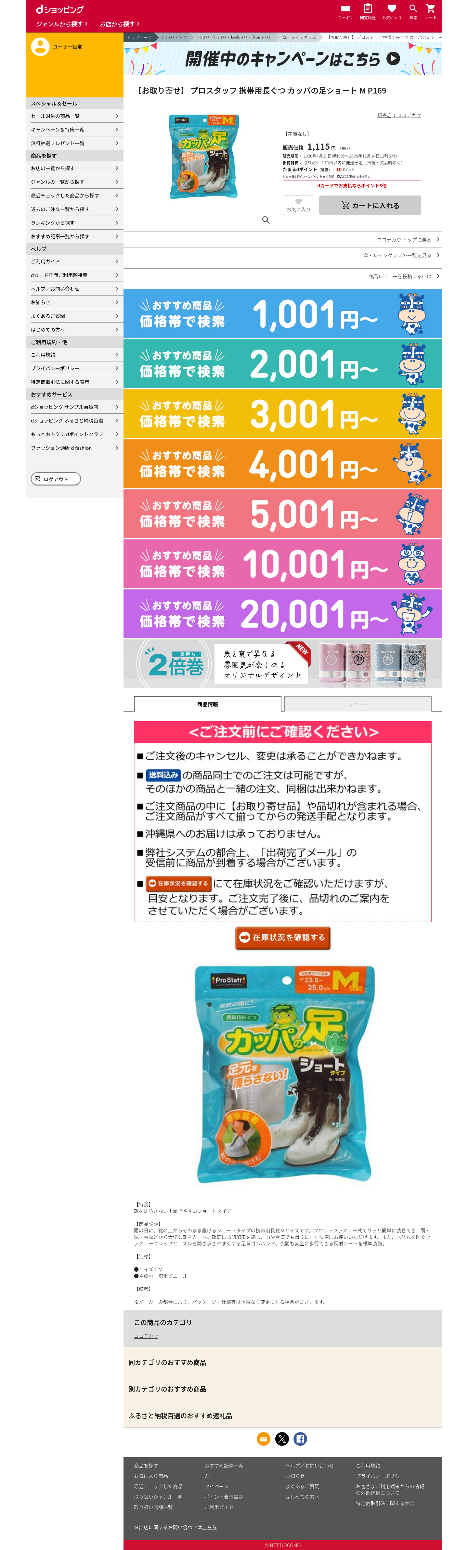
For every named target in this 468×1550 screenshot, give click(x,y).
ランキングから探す (53, 222)
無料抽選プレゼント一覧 (57, 143)
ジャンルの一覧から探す (57, 181)
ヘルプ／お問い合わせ (55, 288)
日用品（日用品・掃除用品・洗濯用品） (235, 37)
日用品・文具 (174, 37)
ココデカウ (146, 1335)
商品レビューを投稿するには (400, 276)
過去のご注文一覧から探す (60, 209)
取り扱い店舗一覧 (153, 1507)
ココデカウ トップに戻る (404, 239)
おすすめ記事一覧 (223, 1465)
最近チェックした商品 (158, 1486)
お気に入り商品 (151, 1475)
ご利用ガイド (45, 261)
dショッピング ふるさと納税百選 (67, 420)
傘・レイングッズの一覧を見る (397, 255)
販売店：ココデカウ (399, 115)
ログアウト (56, 479)
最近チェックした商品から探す (65, 195)
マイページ (216, 1486)
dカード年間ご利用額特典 (59, 274)
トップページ (139, 37)
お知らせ (40, 302)
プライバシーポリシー (55, 368)
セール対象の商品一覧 (55, 115)
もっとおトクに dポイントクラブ (67, 434)
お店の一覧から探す (53, 168)
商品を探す (146, 1465)
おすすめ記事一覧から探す (60, 236)
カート (211, 1475)
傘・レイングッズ (300, 37)
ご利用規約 (43, 354)
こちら (209, 1527)
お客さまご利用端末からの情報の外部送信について (390, 1489)
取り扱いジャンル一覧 (158, 1496)
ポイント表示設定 (223, 1496)
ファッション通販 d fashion (61, 447)
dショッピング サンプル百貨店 (64, 406)
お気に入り (298, 209)
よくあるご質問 (48, 315)
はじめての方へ (48, 329)
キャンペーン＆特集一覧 (57, 129)
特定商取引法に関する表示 (60, 381)
